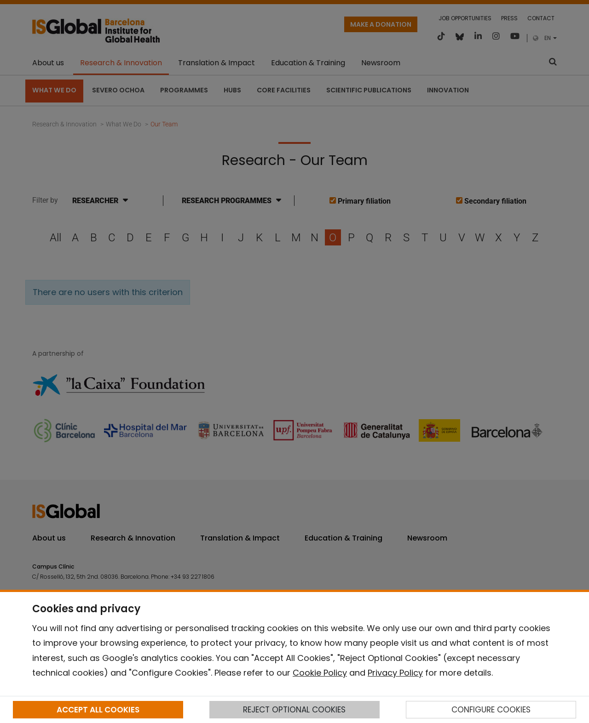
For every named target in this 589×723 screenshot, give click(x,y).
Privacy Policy (395, 672)
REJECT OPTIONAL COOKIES (294, 709)
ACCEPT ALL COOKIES (98, 709)
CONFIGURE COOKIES (491, 709)
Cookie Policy (320, 672)
